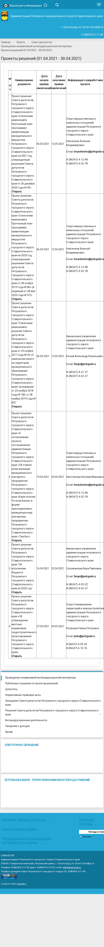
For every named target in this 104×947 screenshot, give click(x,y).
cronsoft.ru (21, 884)
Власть (21, 42)
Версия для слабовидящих (22, 6)
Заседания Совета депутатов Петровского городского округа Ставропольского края (53, 702)
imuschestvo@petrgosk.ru (89, 151)
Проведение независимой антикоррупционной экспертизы (36, 46)
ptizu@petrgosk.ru (84, 636)
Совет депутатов (41, 42)
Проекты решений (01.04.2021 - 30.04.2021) (26, 50)
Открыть (17, 191)
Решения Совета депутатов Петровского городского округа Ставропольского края (52, 712)
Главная (6, 42)
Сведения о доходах (17, 726)
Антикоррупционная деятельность (26, 720)
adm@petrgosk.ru (72, 867)
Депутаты (11, 689)
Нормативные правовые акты (23, 694)
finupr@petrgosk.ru (85, 364)
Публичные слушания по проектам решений (31, 683)
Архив (9, 731)
